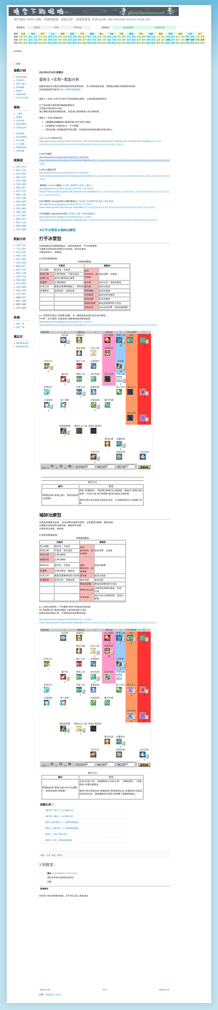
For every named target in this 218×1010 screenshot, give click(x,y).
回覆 (49, 882)
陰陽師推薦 (21, 147)
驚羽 (173, 36)
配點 (54, 855)
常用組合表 (159, 27)
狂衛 (55, 36)
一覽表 (56, 27)
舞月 (89, 36)
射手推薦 (20, 140)
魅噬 (144, 36)
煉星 (124, 36)
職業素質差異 (22, 343)
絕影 (75, 36)
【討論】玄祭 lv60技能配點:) (81, 213)
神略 (148, 36)
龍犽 (45, 36)
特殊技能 (77, 27)
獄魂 (153, 36)
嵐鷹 (168, 36)
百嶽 (198, 36)
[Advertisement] (79, 60)
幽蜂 (188, 36)
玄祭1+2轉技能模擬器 (70, 89)
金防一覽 (20, 327)
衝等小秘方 (21, 84)
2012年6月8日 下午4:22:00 (64, 873)
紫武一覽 (20, 324)
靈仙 (30, 36)
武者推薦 (20, 133)
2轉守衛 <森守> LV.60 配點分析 (59, 810)
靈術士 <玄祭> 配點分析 (56, 834)
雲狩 (40, 36)
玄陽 (114, 36)
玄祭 (94, 36)
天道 (35, 36)
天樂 (104, 36)
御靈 (65, 36)
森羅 (202, 36)
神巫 (60, 36)
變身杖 (19, 91)
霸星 (50, 36)
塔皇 (26, 36)
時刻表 (19, 77)
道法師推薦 (21, 137)
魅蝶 (193, 36)
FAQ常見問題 (22, 98)
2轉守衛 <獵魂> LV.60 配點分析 (59, 816)
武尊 (21, 36)
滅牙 (163, 36)
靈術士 (60, 855)
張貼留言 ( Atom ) (54, 994)
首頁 (105, 990)
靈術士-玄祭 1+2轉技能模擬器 (58, 840)
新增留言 (44, 889)
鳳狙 (99, 36)
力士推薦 (20, 144)
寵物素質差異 (22, 346)
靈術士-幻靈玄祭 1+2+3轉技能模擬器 (62, 828)
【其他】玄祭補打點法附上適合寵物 (95, 201)
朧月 (178, 36)
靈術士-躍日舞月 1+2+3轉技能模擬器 (62, 822)
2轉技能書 (21, 94)
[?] (52, 804)
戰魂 (134, 36)
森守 (85, 36)
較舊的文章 (164, 990)
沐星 (183, 36)
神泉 (129, 36)
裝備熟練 (20, 87)
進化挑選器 (128, 27)
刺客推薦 (20, 151)
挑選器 (37, 27)
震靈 (119, 36)
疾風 (70, 36)
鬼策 (109, 36)
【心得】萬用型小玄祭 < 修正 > (77, 185)
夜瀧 (139, 36)
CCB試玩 (20, 80)
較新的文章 (45, 990)
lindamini (51, 185)
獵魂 (80, 36)
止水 (158, 36)
